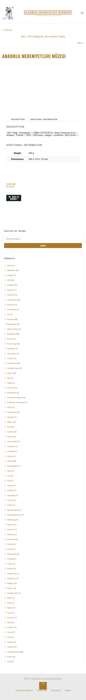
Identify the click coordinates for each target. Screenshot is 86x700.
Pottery (10, 569)
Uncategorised (13, 652)
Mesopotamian (13, 515)
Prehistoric (11, 574)
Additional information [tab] (44, 119)
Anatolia (53, 36)
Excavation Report (14, 397)
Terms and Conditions (23, 690)
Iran (8, 476)
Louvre (10, 500)
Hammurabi (12, 441)
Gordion (10, 432)
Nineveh (10, 529)
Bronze (10, 339)
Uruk (9, 661)
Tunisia (10, 642)
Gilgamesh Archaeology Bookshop (48, 12)
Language (11, 495)
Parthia (10, 544)
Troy (9, 637)
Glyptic (10, 422)
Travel (9, 632)
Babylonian (11, 324)
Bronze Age (12, 344)
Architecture (12, 300)
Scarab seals (12, 593)
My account (55, 690)
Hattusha (11, 446)
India (9, 471)
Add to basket (14, 197)
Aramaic (10, 295)
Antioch (10, 290)
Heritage (10, 451)
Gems (9, 407)
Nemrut (10, 525)
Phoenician (11, 554)
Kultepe (10, 490)
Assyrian (10, 319)
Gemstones (12, 412)
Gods (9, 427)
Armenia (10, 305)
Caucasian (11, 353)
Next (79, 43)
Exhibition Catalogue (15, 402)
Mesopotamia (13, 510)
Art (8, 314)
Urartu (9, 657)
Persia (9, 549)
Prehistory (11, 578)
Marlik (9, 505)
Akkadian (11, 270)
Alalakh (10, 275)
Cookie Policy (42, 690)
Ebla (9, 378)
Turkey (61, 36)
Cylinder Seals (13, 368)
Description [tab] (18, 119)
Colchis (10, 358)
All (46, 36)
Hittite (9, 461)
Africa (9, 265)
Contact (68, 690)
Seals (9, 598)
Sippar (9, 608)
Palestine (11, 539)
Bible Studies (12, 329)
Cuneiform (11, 363)
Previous (8, 30)
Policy (9, 564)
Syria (9, 622)
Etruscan (11, 388)
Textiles (10, 627)
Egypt (9, 383)
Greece (10, 437)
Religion (10, 583)
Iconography (12, 466)
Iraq (8, 481)
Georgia (10, 417)
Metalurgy (11, 520)
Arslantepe (11, 309)
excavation (11, 393)
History (10, 456)
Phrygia (10, 559)
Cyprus (10, 373)
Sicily (9, 603)
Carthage (11, 349)
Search (43, 245)
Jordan (10, 485)
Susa (9, 613)
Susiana (10, 617)
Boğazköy (11, 334)
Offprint (10, 534)
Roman (10, 588)
